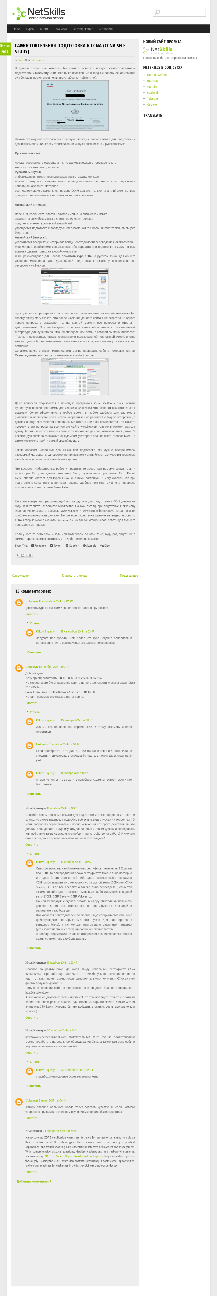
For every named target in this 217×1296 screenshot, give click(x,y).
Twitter (55, 545)
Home (16, 29)
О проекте (106, 29)
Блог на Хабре (157, 75)
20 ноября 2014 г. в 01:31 (62, 1030)
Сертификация (83, 29)
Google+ (72, 545)
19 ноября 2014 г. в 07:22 (76, 862)
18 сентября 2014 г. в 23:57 (77, 631)
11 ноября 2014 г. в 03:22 (64, 744)
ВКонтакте (154, 81)
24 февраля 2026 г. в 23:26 (60, 1131)
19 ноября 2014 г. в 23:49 (62, 962)
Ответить (31, 614)
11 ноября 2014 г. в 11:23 (75, 773)
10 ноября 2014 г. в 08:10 (76, 720)
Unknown (31, 601)
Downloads (60, 29)
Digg (105, 545)
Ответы (35, 623)
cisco (20, 60)
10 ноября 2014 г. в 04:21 (54, 667)
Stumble (89, 545)
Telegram (152, 99)
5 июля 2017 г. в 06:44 (52, 1100)
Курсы (30, 29)
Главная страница (74, 575)
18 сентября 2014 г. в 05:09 (56, 601)
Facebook (38, 545)
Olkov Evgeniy (45, 631)
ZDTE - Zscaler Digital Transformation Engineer (74, 1156)
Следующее (20, 575)
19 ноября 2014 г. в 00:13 (62, 808)
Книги (44, 29)
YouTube (152, 87)
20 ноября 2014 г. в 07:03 (77, 1070)
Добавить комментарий (34, 1181)
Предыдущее (129, 575)
